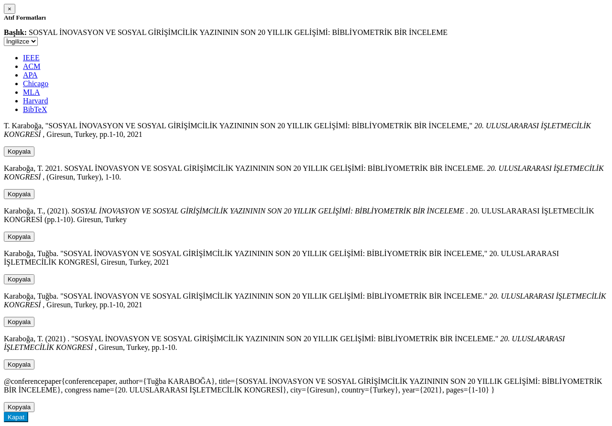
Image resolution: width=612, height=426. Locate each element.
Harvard (35, 101)
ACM (31, 66)
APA (30, 75)
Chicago (35, 83)
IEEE (31, 58)
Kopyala (19, 151)
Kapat (16, 417)
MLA (31, 92)
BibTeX (35, 109)
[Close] (9, 9)
